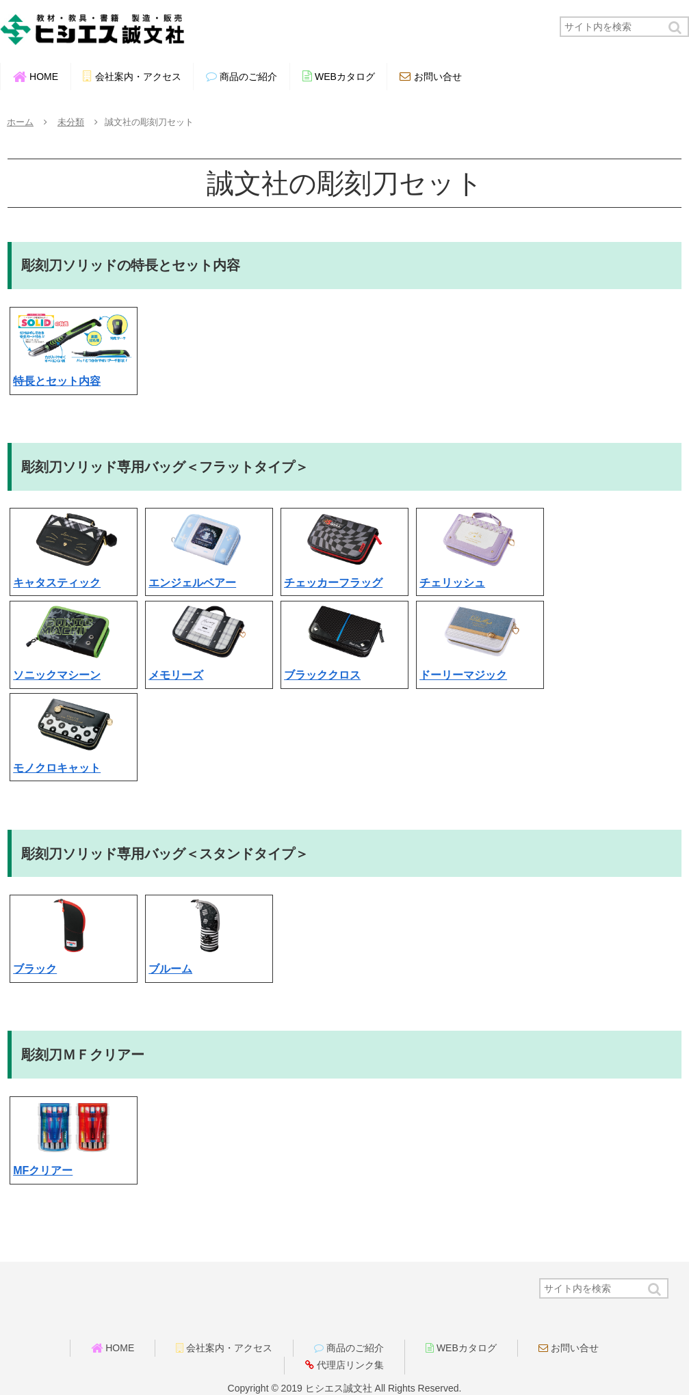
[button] (676, 27)
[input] (624, 26)
